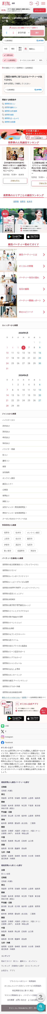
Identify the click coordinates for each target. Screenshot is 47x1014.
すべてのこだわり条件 (27, 60)
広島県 (24, 841)
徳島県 (4, 848)
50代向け (6, 443)
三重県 (32, 823)
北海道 (4, 791)
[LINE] (23, 726)
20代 (40, 60)
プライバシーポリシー (18, 981)
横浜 (12, 808)
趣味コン (6, 461)
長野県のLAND (8, 628)
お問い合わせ (21, 1000)
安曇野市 (20, 551)
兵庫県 (4, 833)
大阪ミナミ (34, 831)
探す (37, 33)
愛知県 (17, 823)
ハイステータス (9, 420)
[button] (31, 3)
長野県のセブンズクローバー (14, 634)
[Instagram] (23, 737)
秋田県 (24, 798)
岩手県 (10, 798)
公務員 (5, 490)
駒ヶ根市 (7, 551)
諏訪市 (18, 545)
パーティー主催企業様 (32, 995)
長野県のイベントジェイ (12, 623)
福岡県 (4, 856)
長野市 (22, 202)
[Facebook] (23, 742)
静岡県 (10, 823)
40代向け (6, 437)
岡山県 (17, 841)
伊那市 (6, 545)
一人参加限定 (10, 60)
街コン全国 (5, 874)
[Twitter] (23, 731)
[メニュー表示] (43, 3)
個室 (4, 466)
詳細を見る (15, 181)
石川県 (17, 816)
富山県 (10, 816)
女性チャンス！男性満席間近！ (15, 507)
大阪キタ (25, 831)
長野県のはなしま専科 (11, 669)
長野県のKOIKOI (9, 599)
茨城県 (4, 806)
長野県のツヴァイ (10, 570)
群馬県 (17, 806)
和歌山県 (25, 833)
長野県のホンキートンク (12, 675)
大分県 (30, 856)
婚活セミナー (8, 484)
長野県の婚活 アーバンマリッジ (15, 681)
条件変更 (40, 41)
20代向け (6, 426)
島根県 (10, 841)
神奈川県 (4, 808)
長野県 (16, 202)
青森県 (4, 798)
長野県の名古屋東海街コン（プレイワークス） (21, 565)
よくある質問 (33, 1000)
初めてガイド (6, 961)
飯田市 (29, 539)
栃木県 (10, 806)
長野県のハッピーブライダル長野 (16, 582)
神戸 (10, 833)
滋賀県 (4, 831)
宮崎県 (37, 856)
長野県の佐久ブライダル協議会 (15, 646)
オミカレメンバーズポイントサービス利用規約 (22, 986)
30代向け (6, 432)
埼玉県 (24, 806)
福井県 (24, 816)
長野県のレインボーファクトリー (16, 576)
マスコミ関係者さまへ (13, 995)
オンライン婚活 (9, 478)
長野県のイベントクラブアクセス (16, 611)
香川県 (10, 848)
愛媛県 (17, 848)
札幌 (10, 791)
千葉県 (30, 806)
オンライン (33, 961)
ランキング (5, 966)
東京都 (37, 806)
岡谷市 (33, 551)
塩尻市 (29, 545)
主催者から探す (18, 966)
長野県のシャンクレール (12, 663)
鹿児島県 (4, 859)
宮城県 (17, 798)
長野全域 (8, 55)
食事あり (6, 496)
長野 (13, 3)
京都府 (10, 831)
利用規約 (32, 981)
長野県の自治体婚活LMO (12, 692)
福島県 (37, 798)
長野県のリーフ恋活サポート (14, 652)
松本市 (29, 202)
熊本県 (24, 856)
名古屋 (24, 823)
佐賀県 (10, 856)
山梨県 (30, 816)
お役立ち (4, 970)
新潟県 (4, 816)
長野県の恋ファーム (10, 640)
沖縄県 (12, 859)
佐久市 (18, 539)
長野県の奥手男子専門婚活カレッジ (17, 605)
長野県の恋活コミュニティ (13, 594)
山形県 (30, 798)
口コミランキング (32, 966)
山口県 (30, 841)
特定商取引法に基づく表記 (22, 991)
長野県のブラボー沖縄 (11, 686)
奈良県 (17, 833)
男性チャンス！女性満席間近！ (15, 513)
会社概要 (10, 1000)
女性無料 (6, 472)
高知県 (24, 848)
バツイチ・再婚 (9, 449)
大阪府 (17, 831)
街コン (5, 455)
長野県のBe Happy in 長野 (13, 617)
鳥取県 (4, 841)
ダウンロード (39, 10)
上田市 (6, 539)
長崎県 (17, 856)
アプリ (12, 970)
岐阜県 (4, 823)
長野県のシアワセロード (12, 657)
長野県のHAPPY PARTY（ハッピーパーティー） (21, 588)
